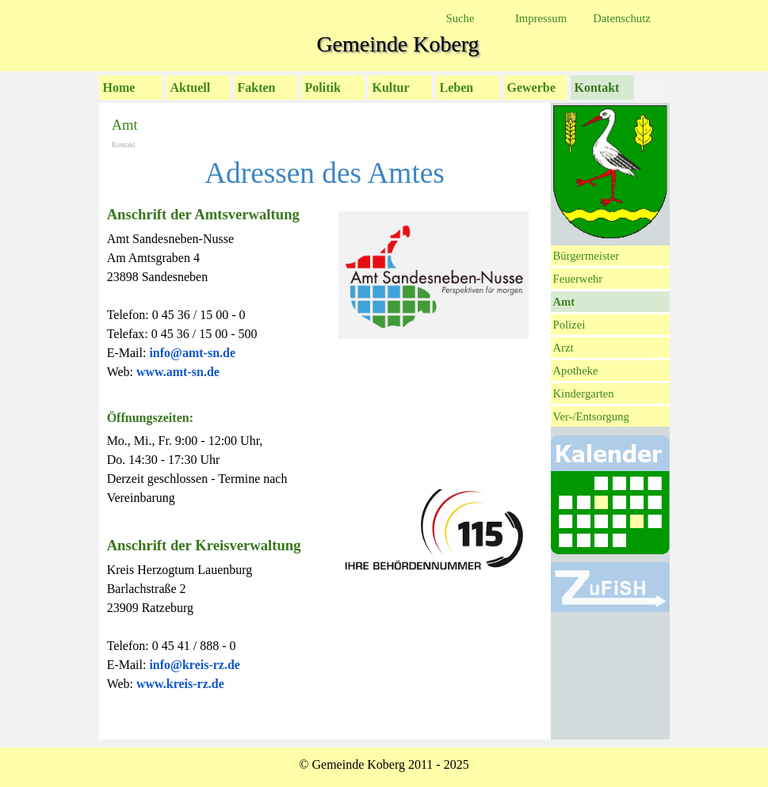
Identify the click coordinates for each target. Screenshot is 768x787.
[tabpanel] (216, 467)
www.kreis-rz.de (180, 683)
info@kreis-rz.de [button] (194, 664)
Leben (457, 87)
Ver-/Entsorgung (591, 416)
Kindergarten (583, 393)
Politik (323, 87)
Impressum (541, 18)
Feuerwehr (578, 278)
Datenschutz (621, 18)
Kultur (391, 87)
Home (119, 87)
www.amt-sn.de (178, 371)
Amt (564, 301)
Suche (460, 18)
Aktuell (190, 87)
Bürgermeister (586, 255)
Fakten (257, 87)
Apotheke (575, 370)
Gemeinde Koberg (397, 44)
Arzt (563, 347)
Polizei (569, 324)
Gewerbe (531, 87)
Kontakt (597, 87)
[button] (192, 352)
